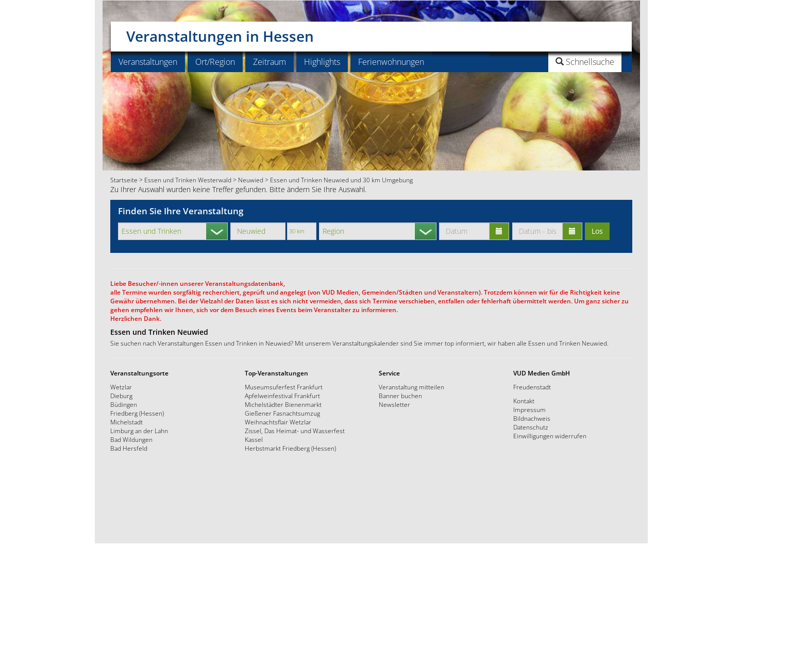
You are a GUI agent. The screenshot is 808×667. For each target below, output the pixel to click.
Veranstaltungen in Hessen (220, 32)
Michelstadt (126, 422)
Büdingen (123, 404)
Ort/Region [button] (215, 61)
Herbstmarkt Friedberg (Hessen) (290, 448)
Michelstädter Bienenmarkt (283, 404)
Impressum (529, 409)
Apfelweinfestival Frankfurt (282, 395)
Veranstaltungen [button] (148, 61)
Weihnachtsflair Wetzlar (278, 422)
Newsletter (394, 404)
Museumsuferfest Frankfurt (284, 387)
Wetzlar (121, 387)
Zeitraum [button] (269, 61)
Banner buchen (400, 395)
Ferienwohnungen (391, 61)
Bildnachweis (531, 418)
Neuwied (250, 180)
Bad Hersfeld (128, 448)
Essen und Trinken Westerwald (187, 180)
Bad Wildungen (131, 439)
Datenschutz (530, 427)
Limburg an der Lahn (139, 430)
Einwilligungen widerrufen (549, 436)
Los (597, 231)
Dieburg (121, 395)
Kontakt (523, 401)
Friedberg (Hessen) (137, 413)
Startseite (124, 180)
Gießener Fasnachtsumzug (282, 413)
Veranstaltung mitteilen (411, 387)
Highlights (322, 61)
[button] (559, 62)
